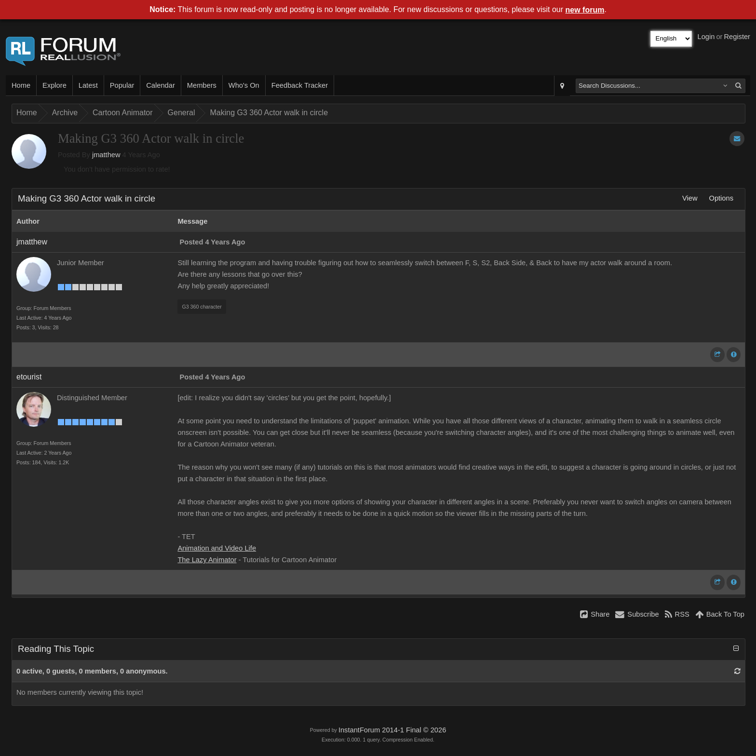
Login (706, 36)
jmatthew (106, 155)
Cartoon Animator (123, 112)
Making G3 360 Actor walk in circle (269, 112)
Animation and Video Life (216, 548)
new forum (585, 10)
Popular (122, 85)
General (181, 112)
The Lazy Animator (206, 560)
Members (201, 85)
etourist (28, 377)
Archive (65, 112)
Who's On (244, 85)
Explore (54, 85)
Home (21, 85)
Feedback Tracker (300, 85)
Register (737, 36)
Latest (88, 85)
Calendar (160, 85)
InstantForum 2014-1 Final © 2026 (392, 730)
